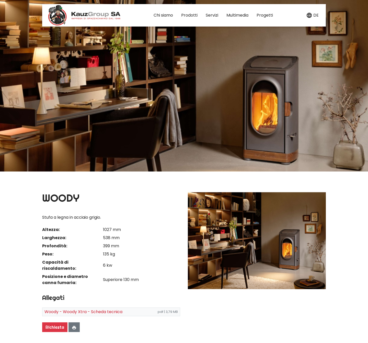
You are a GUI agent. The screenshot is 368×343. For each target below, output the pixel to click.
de (316, 15)
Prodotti (189, 15)
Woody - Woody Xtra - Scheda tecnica (83, 312)
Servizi (212, 15)
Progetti (265, 15)
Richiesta (54, 327)
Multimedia (237, 15)
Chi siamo (163, 15)
